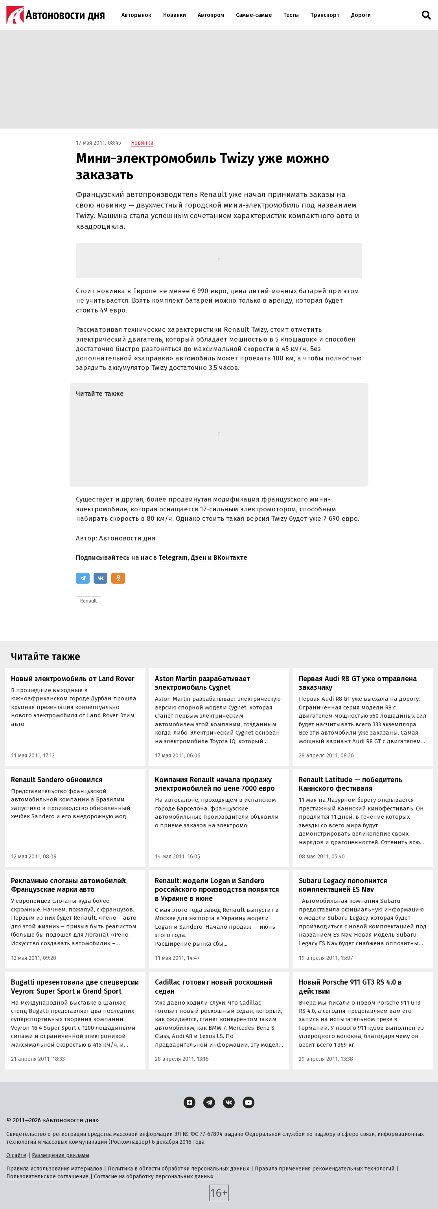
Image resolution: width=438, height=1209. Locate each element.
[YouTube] (248, 1102)
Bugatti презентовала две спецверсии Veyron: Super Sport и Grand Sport (75, 987)
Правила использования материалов (54, 1168)
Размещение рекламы (60, 1155)
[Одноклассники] (118, 578)
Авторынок (136, 15)
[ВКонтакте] (100, 578)
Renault (88, 601)
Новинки (174, 15)
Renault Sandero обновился (57, 779)
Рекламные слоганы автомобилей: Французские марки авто (69, 885)
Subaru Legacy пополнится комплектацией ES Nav (343, 885)
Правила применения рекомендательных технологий (324, 1168)
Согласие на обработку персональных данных (153, 1176)
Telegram (173, 557)
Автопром (211, 15)
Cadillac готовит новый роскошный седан (213, 987)
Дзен (198, 557)
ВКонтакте (230, 557)
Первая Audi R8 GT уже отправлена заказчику (358, 683)
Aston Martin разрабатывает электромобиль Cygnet (202, 683)
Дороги (361, 15)
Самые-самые (254, 15)
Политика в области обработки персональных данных (178, 1168)
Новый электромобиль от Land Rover (72, 678)
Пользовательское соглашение (47, 1176)
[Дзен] (189, 1102)
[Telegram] (83, 578)
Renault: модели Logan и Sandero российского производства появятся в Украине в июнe (217, 889)
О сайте (16, 1155)
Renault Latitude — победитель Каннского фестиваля (350, 784)
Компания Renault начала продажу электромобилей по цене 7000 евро (215, 784)
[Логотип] (55, 15)
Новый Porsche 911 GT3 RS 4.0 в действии (350, 987)
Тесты (291, 15)
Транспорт (325, 15)
